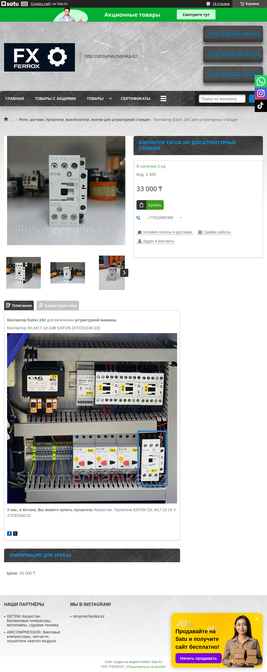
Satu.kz (156, 662)
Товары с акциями (55, 98)
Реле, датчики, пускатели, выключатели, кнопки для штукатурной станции (84, 119)
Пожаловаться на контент (146, 667)
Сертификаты (135, 98)
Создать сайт (41, 4)
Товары (95, 98)
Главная (14, 98)
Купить (154, 205)
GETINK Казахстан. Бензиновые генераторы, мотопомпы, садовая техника (32, 620)
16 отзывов (221, 4)
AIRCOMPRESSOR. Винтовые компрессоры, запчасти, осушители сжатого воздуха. (33, 636)
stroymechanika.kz (89, 616)
